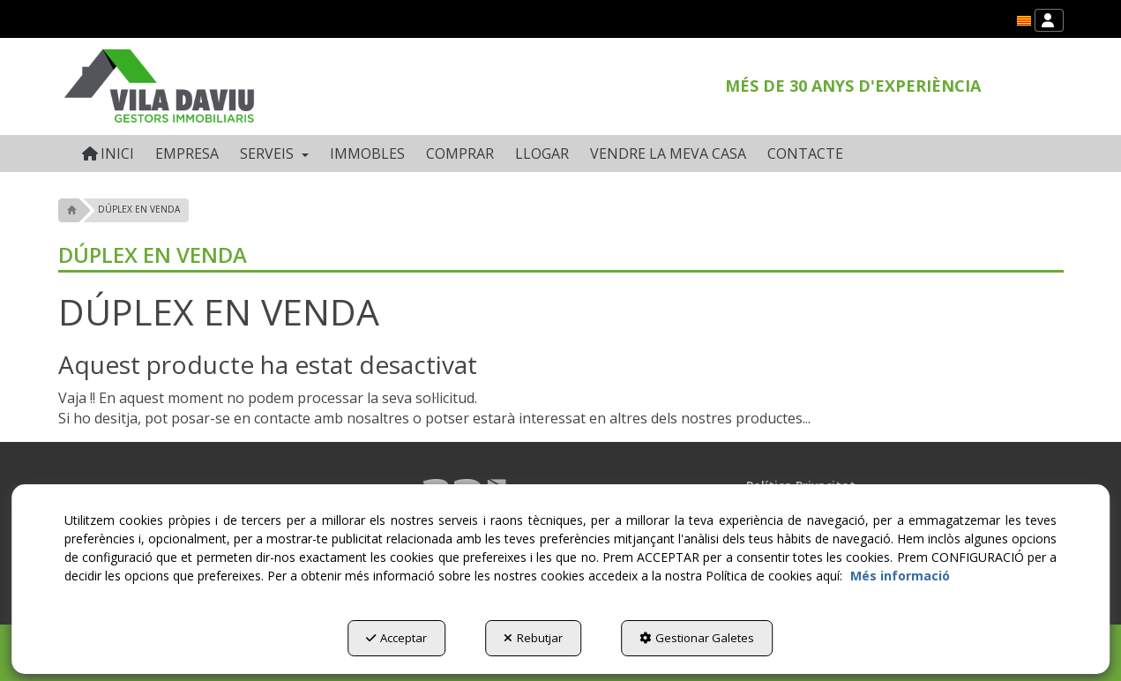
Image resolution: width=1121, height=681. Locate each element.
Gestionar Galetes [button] (696, 638)
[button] (1024, 21)
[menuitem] (1024, 21)
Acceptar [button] (396, 638)
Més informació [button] (900, 575)
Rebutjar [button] (533, 638)
